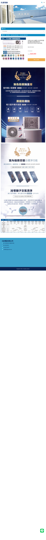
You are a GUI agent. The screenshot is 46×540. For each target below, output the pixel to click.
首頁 (3, 35)
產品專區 (5, 31)
